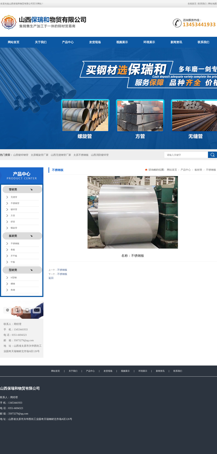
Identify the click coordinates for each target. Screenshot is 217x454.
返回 (51, 278)
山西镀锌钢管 (20, 155)
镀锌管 (14, 209)
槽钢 (13, 283)
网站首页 (13, 42)
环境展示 (149, 42)
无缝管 (14, 197)
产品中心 (68, 42)
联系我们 (202, 3)
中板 (13, 262)
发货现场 (95, 42)
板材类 (198, 169)
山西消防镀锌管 (100, 155)
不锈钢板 (15, 243)
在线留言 (192, 3)
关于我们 (40, 42)
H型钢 (14, 277)
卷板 (13, 249)
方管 (13, 215)
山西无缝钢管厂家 (61, 155)
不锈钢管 (15, 203)
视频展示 (122, 42)
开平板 (14, 256)
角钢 (13, 290)
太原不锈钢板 (81, 155)
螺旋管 (14, 228)
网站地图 (212, 3)
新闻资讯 (176, 42)
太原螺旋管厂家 (39, 155)
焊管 (13, 221)
